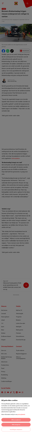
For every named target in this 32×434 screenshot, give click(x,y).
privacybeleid (21, 414)
